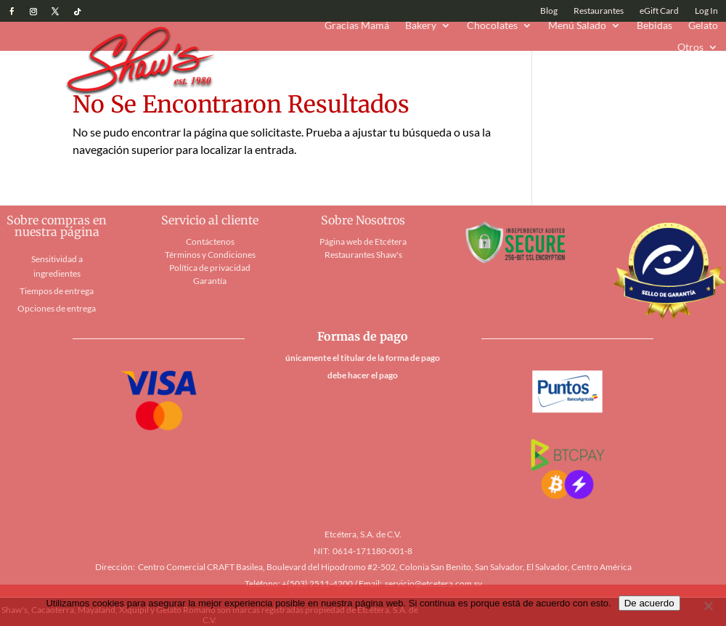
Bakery (420, 25)
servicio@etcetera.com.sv (433, 583)
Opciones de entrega (56, 308)
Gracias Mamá (357, 25)
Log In (706, 11)
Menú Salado (577, 25)
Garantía (210, 280)
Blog (549, 11)
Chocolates (492, 25)
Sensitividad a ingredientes (57, 266)
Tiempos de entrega (57, 290)
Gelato (703, 25)
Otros (690, 47)
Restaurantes (599, 11)
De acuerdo (649, 603)
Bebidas (654, 25)
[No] (708, 605)
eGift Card (659, 11)
